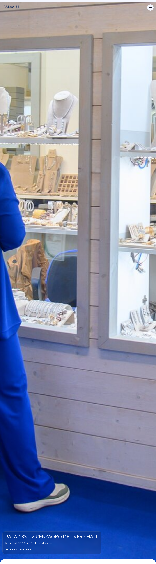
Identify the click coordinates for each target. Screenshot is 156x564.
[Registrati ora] (52, 549)
